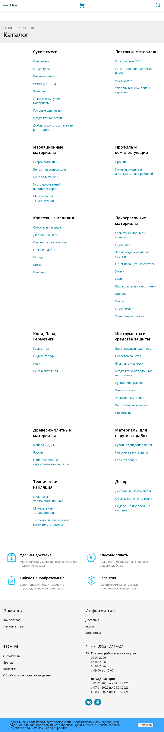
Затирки (39, 91)
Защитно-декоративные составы (132, 254)
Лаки (118, 279)
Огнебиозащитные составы (135, 264)
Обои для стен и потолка (133, 498)
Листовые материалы (136, 51)
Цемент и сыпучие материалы (46, 101)
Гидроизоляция (44, 162)
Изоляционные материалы (48, 149)
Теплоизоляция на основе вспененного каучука (52, 522)
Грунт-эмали (124, 309)
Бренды (8, 662)
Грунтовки (122, 245)
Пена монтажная (45, 371)
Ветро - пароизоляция (49, 169)
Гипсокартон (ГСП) (128, 61)
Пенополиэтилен (45, 177)
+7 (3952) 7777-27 (107, 646)
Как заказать (12, 620)
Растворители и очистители (135, 286)
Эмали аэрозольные (129, 316)
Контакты (10, 669)
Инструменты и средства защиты (132, 336)
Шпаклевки (41, 61)
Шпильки (39, 272)
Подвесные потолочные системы (132, 508)
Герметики (41, 348)
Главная (9, 28)
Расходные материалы (131, 405)
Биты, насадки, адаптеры (133, 348)
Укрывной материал (129, 398)
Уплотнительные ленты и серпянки (133, 90)
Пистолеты (123, 413)
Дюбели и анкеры (46, 235)
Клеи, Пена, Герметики (44, 336)
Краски (120, 301)
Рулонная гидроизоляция (133, 445)
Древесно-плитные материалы (52, 432)
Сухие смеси (45, 51)
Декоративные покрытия (133, 491)
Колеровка (93, 633)
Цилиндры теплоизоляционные (48, 499)
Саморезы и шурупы (47, 227)
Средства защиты (128, 356)
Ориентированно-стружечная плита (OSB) (51, 462)
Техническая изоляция (46, 484)
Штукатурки (42, 69)
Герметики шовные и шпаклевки (130, 235)
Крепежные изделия (53, 217)
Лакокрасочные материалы (130, 220)
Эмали (119, 271)
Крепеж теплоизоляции (50, 242)
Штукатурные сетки (47, 118)
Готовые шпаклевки (47, 110)
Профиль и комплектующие (131, 149)
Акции (89, 626)
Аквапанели (123, 80)
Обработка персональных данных (28, 675)
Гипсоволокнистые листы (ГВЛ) (133, 71)
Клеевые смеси (44, 76)
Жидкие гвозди (43, 356)
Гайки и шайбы (44, 250)
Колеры (120, 294)
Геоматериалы (126, 460)
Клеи (36, 363)
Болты (37, 265)
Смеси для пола (44, 84)
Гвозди (38, 257)
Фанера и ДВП (43, 445)
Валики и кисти (126, 390)
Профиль (121, 162)
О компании (11, 656)
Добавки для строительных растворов (53, 127)
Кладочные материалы (131, 452)
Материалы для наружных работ (131, 432)
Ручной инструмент (129, 383)
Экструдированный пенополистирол (47, 186)
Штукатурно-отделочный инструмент (133, 373)
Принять (145, 725)
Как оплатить (13, 626)
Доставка (92, 620)
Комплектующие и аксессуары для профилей (134, 171)
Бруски (38, 452)
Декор (121, 481)
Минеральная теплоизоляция (44, 198)
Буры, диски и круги (129, 363)
